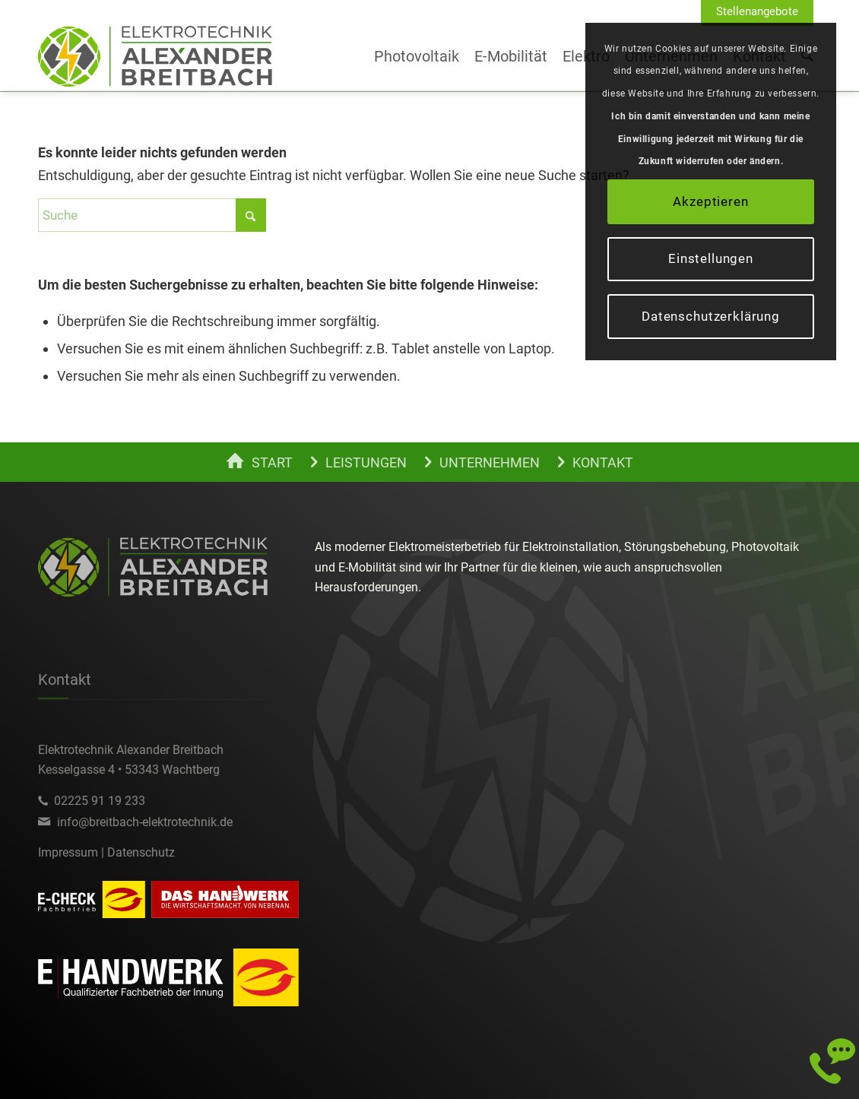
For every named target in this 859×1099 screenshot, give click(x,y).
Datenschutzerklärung (711, 316)
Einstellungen (710, 258)
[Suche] (152, 215)
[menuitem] (757, 12)
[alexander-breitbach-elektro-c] (155, 56)
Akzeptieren (710, 201)
